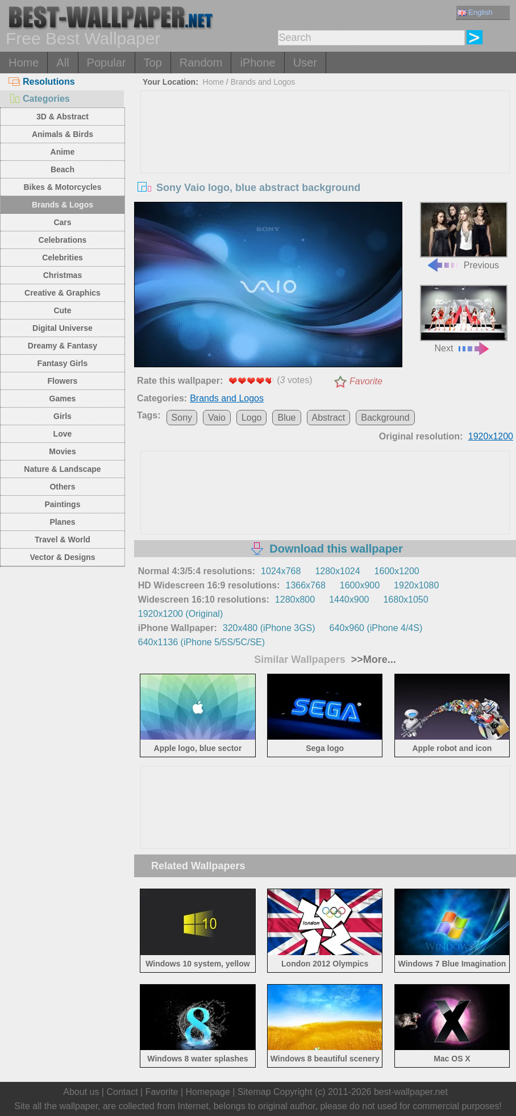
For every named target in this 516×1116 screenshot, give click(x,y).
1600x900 (360, 585)
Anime (63, 151)
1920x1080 (416, 585)
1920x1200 (490, 436)
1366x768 (306, 585)
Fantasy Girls (63, 363)
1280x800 (295, 599)
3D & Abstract (62, 116)
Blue (286, 417)
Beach (62, 169)
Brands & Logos (62, 204)
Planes (62, 521)
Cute (62, 310)
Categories (39, 98)
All (62, 62)
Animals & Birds (62, 134)
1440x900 (349, 599)
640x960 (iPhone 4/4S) (376, 628)
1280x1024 (337, 571)
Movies (62, 451)
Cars (62, 222)
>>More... (372, 659)
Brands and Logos (263, 81)
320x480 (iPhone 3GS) (269, 628)
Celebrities (62, 257)
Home (24, 62)
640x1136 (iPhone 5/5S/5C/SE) (201, 642)
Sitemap (254, 1092)
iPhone (257, 62)
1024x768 (281, 571)
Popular (106, 62)
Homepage (208, 1092)
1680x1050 (405, 599)
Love (62, 433)
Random (201, 62)
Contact (122, 1092)
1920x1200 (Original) (180, 614)
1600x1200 (396, 571)
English (475, 12)
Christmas (62, 275)
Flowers (63, 380)
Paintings (62, 504)
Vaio (217, 417)
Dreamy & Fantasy (62, 345)
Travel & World (62, 539)
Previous (464, 235)
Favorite (365, 381)
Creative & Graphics (62, 292)
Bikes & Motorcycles (62, 187)
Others (62, 486)
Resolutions (42, 81)
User (305, 62)
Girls (62, 416)
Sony (182, 417)
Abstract (329, 417)
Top (153, 62)
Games (62, 398)
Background (385, 417)
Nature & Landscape (62, 469)
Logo (252, 417)
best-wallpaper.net (411, 1092)
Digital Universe (62, 328)
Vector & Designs (62, 557)
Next (464, 318)
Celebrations (63, 239)
